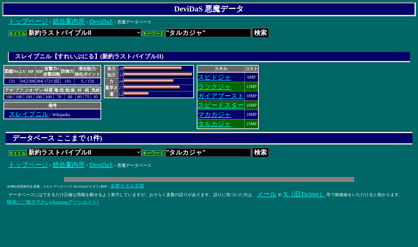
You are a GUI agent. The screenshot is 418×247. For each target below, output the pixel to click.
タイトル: (75, 33)
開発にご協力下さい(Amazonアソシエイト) (52, 202)
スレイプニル (29, 114)
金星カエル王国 (127, 186)
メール (267, 194)
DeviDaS (101, 21)
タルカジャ (214, 123)
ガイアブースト (221, 95)
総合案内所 (69, 21)
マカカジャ (214, 114)
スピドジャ (214, 77)
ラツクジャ (214, 86)
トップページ (28, 21)
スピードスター (221, 105)
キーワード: (197, 33)
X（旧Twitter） (304, 194)
